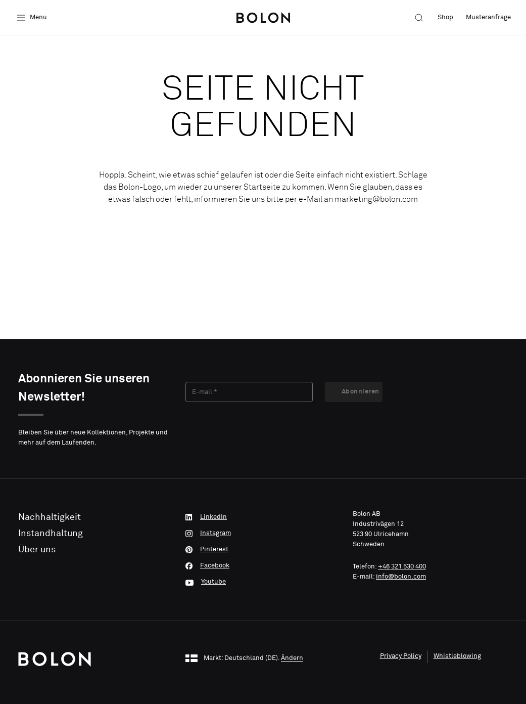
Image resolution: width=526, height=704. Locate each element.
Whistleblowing (457, 656)
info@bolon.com (401, 577)
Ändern (292, 658)
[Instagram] (263, 533)
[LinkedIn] (263, 517)
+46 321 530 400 (402, 566)
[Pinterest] (263, 550)
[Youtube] (263, 582)
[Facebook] (263, 566)
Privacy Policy (400, 656)
